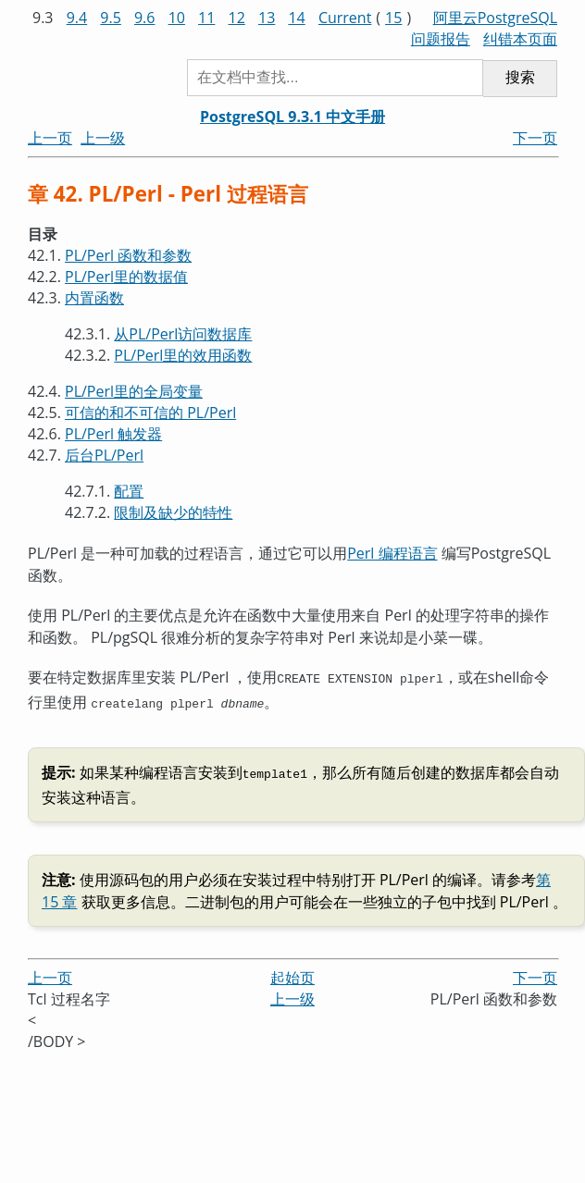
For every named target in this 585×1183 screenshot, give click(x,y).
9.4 (77, 17)
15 (393, 17)
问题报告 (440, 39)
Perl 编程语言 (392, 553)
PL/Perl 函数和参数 (128, 255)
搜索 (520, 77)
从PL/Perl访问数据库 (183, 334)
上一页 (50, 138)
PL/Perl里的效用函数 (183, 355)
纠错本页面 (520, 39)
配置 (128, 491)
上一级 (103, 138)
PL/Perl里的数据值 (126, 276)
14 (296, 17)
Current (344, 17)
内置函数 (94, 298)
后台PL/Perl (104, 455)
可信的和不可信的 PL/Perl (150, 412)
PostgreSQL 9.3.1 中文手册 (292, 116)
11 (206, 17)
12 (237, 17)
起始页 (292, 972)
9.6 (145, 17)
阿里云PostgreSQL (495, 17)
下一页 (535, 138)
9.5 (110, 17)
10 (176, 17)
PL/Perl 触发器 (113, 434)
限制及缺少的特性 (173, 512)
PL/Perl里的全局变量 (134, 391)
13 (266, 17)
